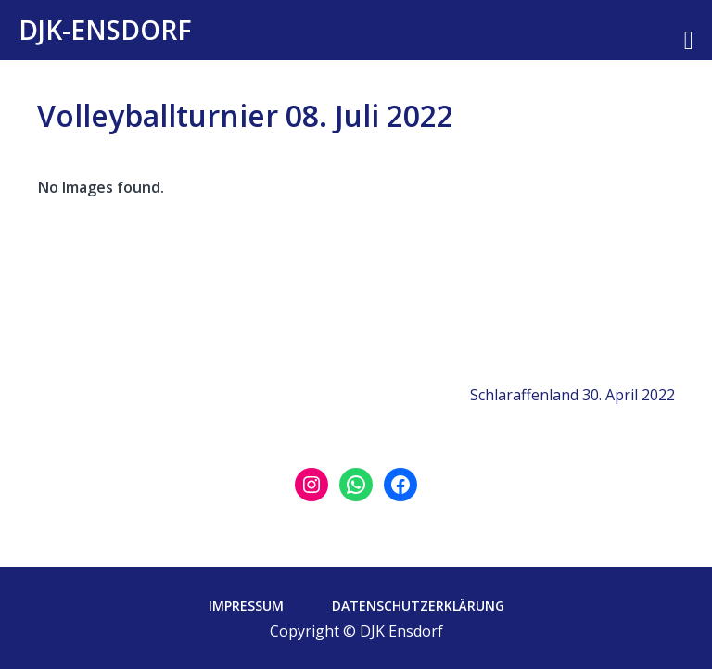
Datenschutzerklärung (418, 605)
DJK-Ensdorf (105, 29)
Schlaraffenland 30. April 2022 (572, 395)
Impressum (246, 605)
